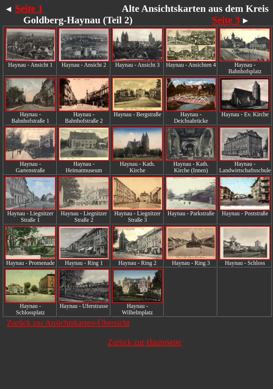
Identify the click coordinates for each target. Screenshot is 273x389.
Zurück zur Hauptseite (145, 342)
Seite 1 (29, 8)
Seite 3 (226, 19)
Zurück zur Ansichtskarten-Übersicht (68, 322)
